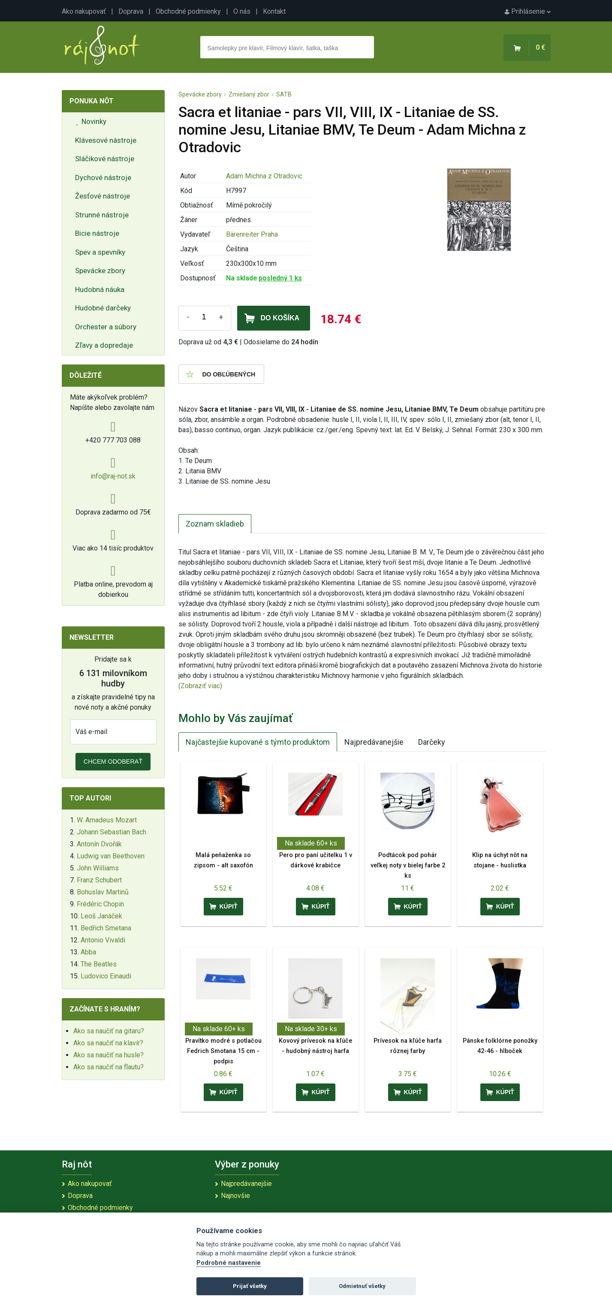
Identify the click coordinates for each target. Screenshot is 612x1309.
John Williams (98, 868)
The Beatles (99, 964)
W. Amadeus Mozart (107, 820)
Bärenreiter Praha (252, 234)
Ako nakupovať (84, 11)
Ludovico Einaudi (106, 976)
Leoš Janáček (101, 916)
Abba (88, 952)
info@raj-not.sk (113, 476)
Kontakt (274, 11)
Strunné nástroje (102, 215)
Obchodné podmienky (188, 11)
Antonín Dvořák (99, 844)
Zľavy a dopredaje (104, 345)
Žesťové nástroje (102, 196)
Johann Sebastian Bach (111, 832)
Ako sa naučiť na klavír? (108, 1043)
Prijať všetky (250, 1286)
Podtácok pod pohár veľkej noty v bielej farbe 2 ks (408, 865)
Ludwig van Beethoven (111, 856)
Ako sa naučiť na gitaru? (108, 1031)
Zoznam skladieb (215, 523)
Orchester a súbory (105, 326)
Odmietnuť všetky (362, 1286)
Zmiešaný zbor (249, 94)
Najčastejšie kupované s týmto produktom (258, 741)
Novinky (91, 121)
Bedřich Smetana (106, 928)
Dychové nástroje (103, 177)
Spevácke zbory (100, 270)
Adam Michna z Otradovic (264, 176)
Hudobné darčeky (103, 308)
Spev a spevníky (100, 252)
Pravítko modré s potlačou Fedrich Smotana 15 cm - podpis (223, 1051)
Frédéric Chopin (100, 904)
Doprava (130, 11)
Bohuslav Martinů (103, 892)
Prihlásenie (527, 11)
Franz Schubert (99, 880)
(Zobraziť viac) (200, 686)
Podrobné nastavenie (228, 1263)
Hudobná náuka (99, 289)
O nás (241, 11)
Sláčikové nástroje (104, 158)
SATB (284, 94)
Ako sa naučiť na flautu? (108, 1067)
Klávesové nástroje (105, 140)
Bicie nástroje (97, 233)
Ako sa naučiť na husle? (108, 1055)
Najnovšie (235, 1196)
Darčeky (431, 741)
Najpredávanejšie (374, 741)
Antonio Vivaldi (103, 940)
